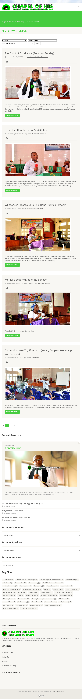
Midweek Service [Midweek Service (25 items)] (66, 595)
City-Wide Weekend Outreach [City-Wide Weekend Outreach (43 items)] (53, 583)
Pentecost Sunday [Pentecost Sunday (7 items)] (9, 602)
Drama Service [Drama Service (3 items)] (52, 586)
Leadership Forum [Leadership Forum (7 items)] (9, 595)
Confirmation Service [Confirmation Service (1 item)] (10, 586)
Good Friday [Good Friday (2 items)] (33, 592)
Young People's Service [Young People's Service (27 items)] (53, 605)
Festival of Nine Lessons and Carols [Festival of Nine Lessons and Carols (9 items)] (14, 592)
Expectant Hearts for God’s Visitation (26, 130)
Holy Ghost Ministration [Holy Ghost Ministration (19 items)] (63, 592)
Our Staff (5, 661)
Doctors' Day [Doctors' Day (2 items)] (39, 586)
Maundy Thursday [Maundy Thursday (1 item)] (32, 595)
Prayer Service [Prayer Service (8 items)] (37, 602)
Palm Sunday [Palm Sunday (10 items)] (64, 599)
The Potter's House (13, 448)
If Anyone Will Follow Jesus (12, 511)
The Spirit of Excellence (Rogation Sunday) (29, 53)
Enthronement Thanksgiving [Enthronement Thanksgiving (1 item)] (32, 589)
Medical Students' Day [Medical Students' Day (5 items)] (49, 595)
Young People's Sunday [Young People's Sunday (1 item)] (10, 608)
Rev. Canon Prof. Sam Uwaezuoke (37, 57)
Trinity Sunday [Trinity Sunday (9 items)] (21, 605)
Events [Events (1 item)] (47, 589)
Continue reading (12, 115)
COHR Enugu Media (58, 691)
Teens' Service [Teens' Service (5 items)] (8, 605)
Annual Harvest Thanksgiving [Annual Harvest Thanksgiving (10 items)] (26, 579)
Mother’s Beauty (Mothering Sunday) (26, 279)
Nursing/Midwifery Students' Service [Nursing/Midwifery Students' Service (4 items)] (44, 599)
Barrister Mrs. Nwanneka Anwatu (39, 283)
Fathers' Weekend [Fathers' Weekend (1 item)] (72, 589)
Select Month (8, 565)
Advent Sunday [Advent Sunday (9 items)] (8, 579)
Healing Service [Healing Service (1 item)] (46, 592)
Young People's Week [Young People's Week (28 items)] (29, 608)
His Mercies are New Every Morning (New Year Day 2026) (23, 504)
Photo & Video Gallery (9, 666)
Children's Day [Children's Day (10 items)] (20, 583)
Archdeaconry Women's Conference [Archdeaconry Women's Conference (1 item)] (51, 579)
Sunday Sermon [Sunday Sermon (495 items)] (65, 602)
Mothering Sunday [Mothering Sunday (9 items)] (9, 599)
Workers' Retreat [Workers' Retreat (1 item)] (36, 605)
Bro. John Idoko (34, 357)
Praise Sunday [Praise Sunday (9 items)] (23, 602)
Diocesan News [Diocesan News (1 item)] (25, 586)
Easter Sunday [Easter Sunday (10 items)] (66, 586)
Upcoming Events (7, 653)
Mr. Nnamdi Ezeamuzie (38, 134)
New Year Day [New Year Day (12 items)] (23, 599)
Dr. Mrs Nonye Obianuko (35, 208)
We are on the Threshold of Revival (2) (16, 518)
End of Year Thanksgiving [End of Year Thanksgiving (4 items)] (11, 589)
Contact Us (5, 657)
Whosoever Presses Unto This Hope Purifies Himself (35, 204)
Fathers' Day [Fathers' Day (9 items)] (58, 589)
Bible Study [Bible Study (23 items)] (7, 583)
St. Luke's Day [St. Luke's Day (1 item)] (50, 602)
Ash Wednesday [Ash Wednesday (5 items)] (72, 579)
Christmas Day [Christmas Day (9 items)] (34, 583)
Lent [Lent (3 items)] (20, 595)
